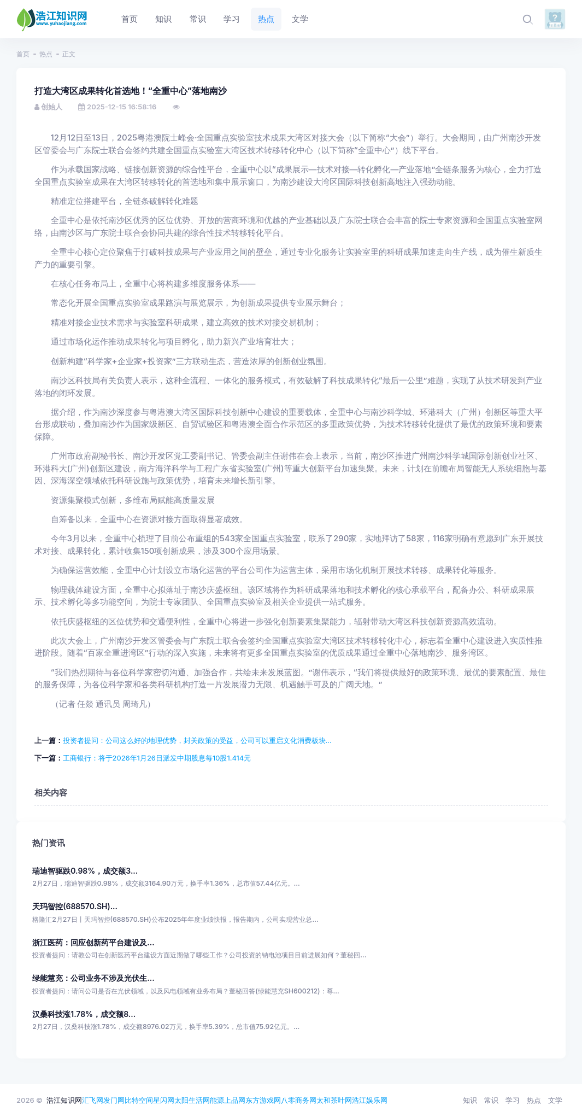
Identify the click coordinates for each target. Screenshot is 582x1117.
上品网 (234, 1100)
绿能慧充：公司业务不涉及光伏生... (93, 978)
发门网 (114, 1100)
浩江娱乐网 (369, 1100)
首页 (23, 54)
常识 (491, 1100)
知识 (470, 1100)
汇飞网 (92, 1100)
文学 (555, 1100)
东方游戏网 (263, 1100)
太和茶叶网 (334, 1100)
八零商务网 (298, 1100)
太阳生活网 (192, 1100)
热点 (45, 54)
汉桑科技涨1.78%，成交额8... (84, 1014)
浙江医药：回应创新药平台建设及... (93, 942)
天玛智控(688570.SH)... (74, 906)
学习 (512, 1100)
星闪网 (163, 1100)
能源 (217, 1100)
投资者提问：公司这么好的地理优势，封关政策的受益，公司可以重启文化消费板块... (197, 740)
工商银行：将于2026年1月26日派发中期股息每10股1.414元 (157, 757)
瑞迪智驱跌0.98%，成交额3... (85, 870)
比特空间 (139, 1100)
